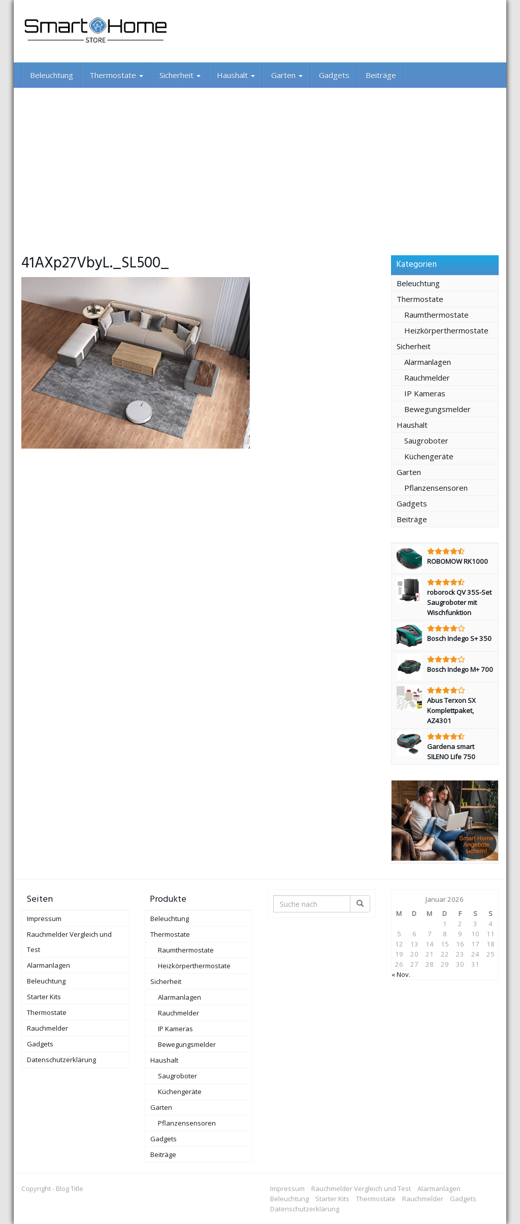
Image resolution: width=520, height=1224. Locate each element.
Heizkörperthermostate (446, 330)
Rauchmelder (427, 377)
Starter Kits (44, 996)
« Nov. (401, 974)
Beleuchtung (51, 75)
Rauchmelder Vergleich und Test (69, 942)
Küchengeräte (428, 456)
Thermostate (116, 75)
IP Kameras (424, 393)
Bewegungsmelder (437, 409)
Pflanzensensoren (436, 488)
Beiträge (381, 75)
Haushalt (236, 75)
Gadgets (334, 75)
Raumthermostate (436, 315)
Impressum (44, 918)
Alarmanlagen (427, 362)
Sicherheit (180, 75)
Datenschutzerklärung (61, 1059)
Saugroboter (426, 440)
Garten (287, 75)
